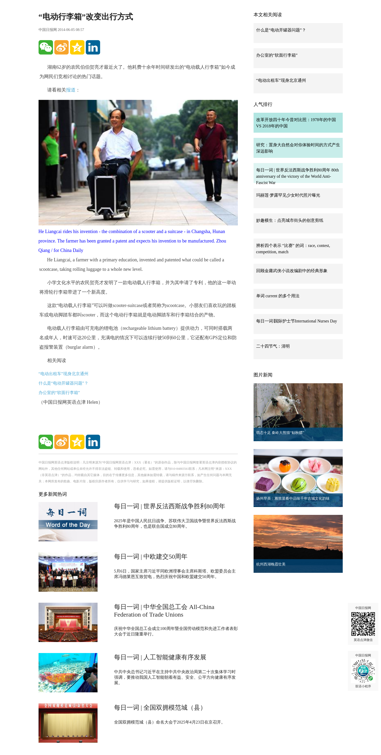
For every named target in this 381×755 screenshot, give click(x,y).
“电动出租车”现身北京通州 (63, 373)
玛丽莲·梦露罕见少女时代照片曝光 (288, 195)
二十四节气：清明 (273, 346)
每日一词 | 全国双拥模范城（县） (160, 707)
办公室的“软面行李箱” (59, 392)
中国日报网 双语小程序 (363, 671)
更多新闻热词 (53, 494)
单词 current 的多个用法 (277, 296)
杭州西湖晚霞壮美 (271, 564)
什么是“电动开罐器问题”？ (63, 383)
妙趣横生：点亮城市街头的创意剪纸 (289, 220)
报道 (71, 90)
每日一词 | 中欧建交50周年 (151, 556)
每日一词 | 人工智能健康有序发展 (160, 657)
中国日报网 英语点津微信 (363, 624)
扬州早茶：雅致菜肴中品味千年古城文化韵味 (293, 498)
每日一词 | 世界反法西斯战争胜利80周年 (170, 506)
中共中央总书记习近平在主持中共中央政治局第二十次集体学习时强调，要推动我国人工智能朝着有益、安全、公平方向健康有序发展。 (175, 677)
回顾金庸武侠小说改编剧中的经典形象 (292, 270)
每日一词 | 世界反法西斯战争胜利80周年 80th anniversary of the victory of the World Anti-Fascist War (297, 176)
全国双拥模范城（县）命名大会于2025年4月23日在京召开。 (169, 722)
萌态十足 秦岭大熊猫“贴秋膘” (280, 433)
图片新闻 (263, 375)
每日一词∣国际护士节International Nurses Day (296, 321)
